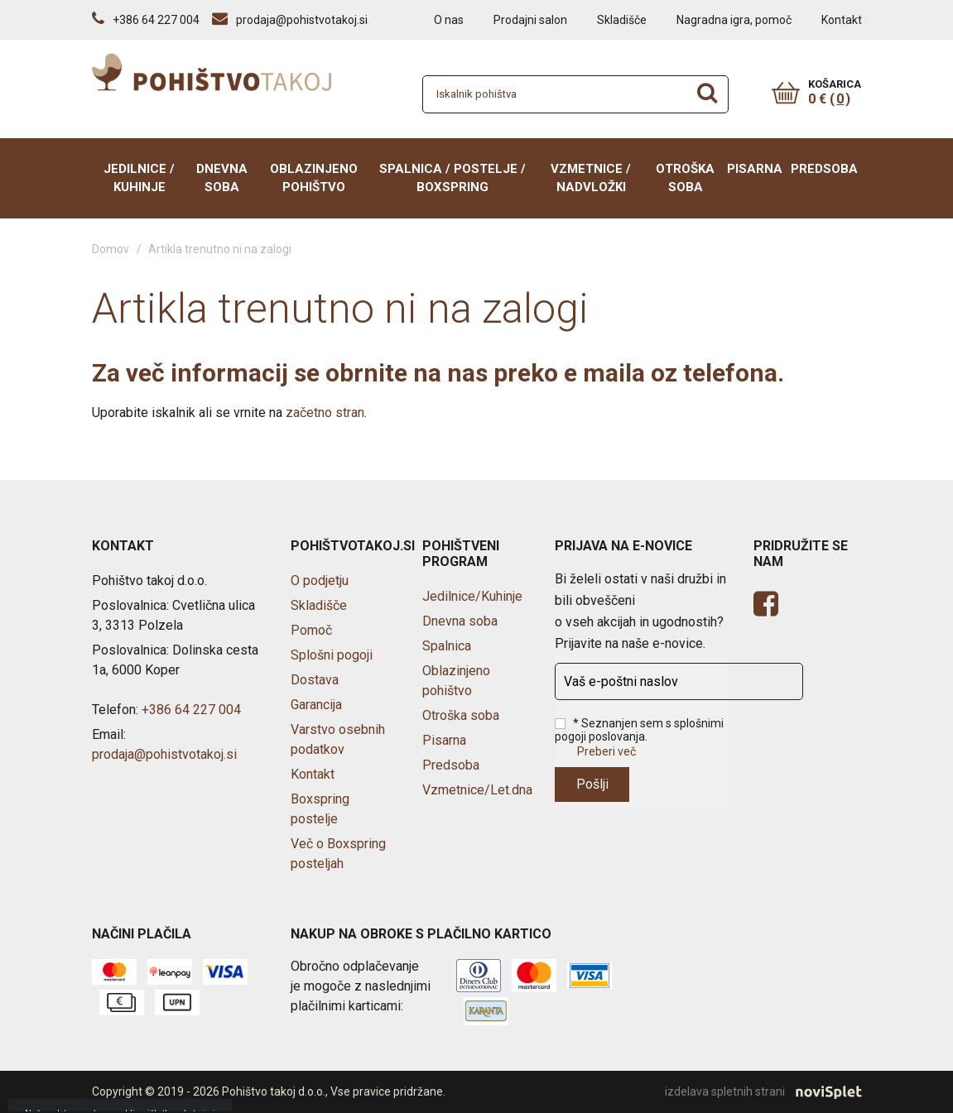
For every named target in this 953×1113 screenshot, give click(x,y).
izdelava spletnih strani (763, 1092)
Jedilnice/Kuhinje (472, 596)
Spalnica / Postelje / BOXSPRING (452, 178)
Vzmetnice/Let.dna (477, 790)
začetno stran (325, 412)
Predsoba (824, 168)
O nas (449, 19)
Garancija (316, 704)
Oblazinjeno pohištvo (314, 178)
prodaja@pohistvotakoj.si (164, 754)
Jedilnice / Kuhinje (139, 178)
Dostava (315, 680)
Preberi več (606, 751)
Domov (110, 249)
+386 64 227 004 (191, 709)
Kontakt (841, 19)
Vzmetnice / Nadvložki (591, 178)
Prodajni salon (530, 19)
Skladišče (622, 19)
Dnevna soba (222, 178)
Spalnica (446, 646)
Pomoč (311, 630)
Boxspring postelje (320, 809)
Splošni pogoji (332, 655)
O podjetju (320, 580)
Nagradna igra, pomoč (734, 19)
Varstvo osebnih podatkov (338, 739)
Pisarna (754, 168)
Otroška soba (685, 178)
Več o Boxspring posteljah (338, 853)
